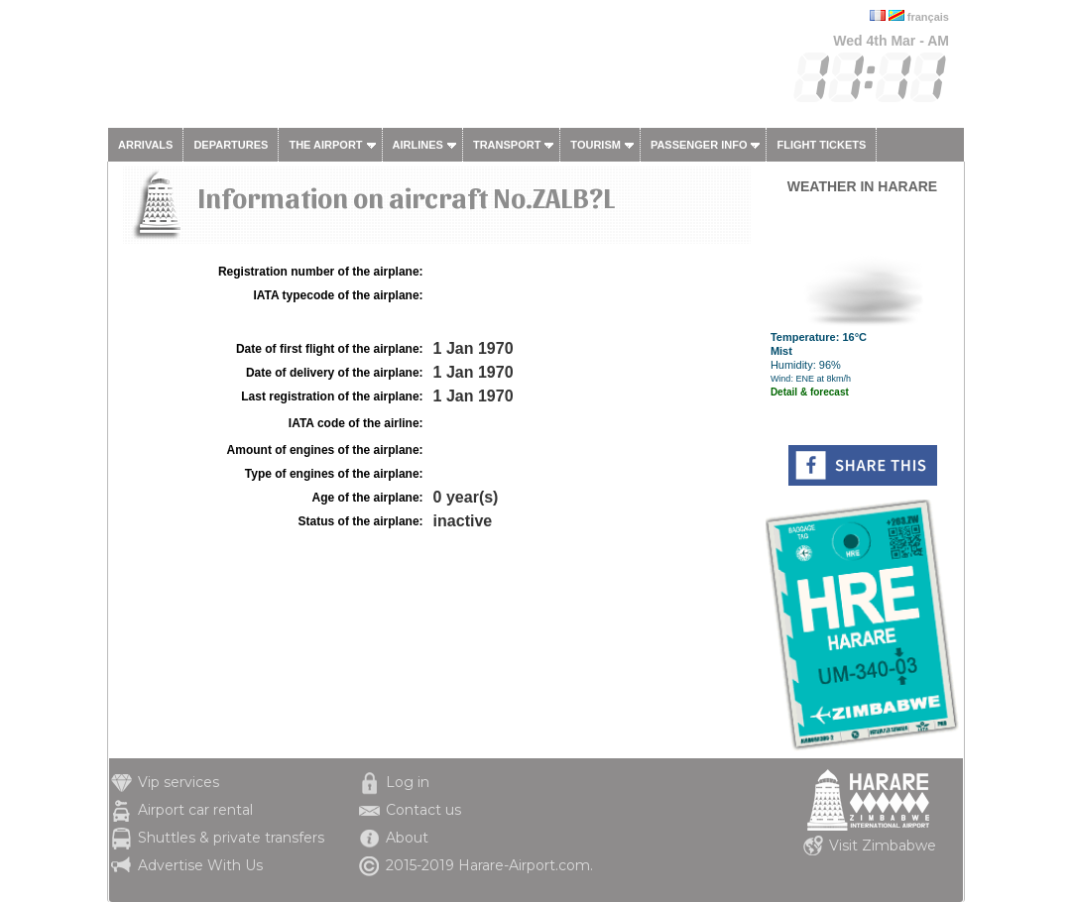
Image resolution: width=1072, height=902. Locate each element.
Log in (407, 782)
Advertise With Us (200, 865)
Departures (230, 145)
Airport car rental (195, 810)
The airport (325, 145)
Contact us (423, 810)
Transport (506, 145)
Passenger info (699, 145)
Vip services (178, 782)
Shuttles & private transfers (231, 837)
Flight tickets (821, 145)
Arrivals (145, 145)
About (407, 837)
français (928, 17)
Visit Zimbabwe (882, 845)
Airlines (418, 145)
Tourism (595, 145)
